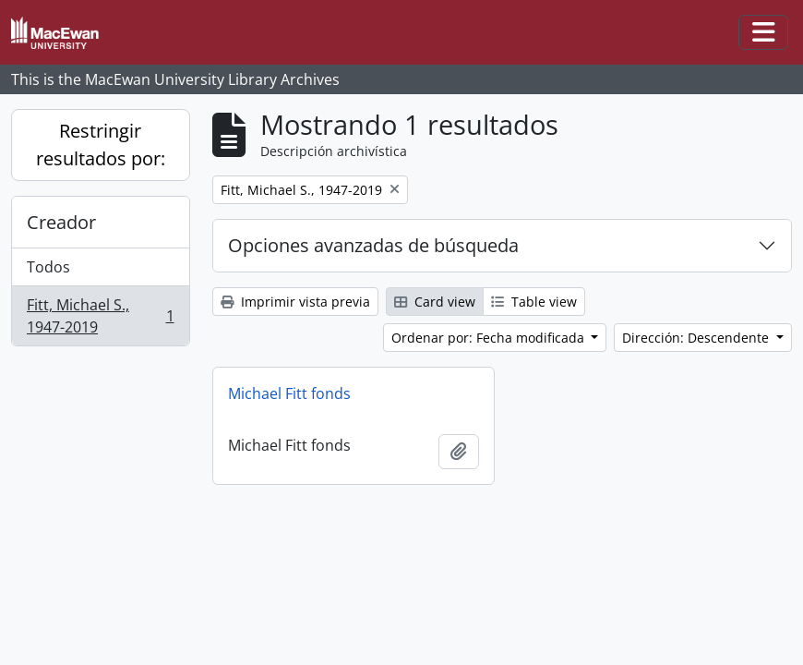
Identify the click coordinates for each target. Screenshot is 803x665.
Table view (534, 301)
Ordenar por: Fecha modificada (489, 337)
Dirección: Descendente (697, 337)
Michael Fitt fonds (289, 393)
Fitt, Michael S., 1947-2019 (100, 316)
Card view (434, 301)
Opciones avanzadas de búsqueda (373, 245)
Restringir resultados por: (100, 144)
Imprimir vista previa (295, 301)
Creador (61, 222)
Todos (48, 267)
